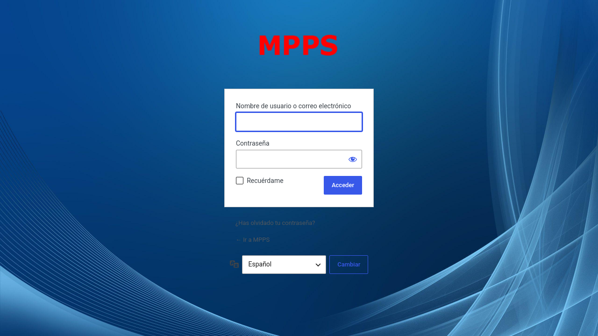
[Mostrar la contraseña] (352, 159)
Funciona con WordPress (299, 53)
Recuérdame (265, 180)
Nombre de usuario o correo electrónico (293, 106)
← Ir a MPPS (252, 239)
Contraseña (253, 143)
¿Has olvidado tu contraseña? (275, 222)
